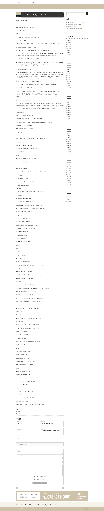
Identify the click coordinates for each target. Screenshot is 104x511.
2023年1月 (69, 52)
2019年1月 (69, 139)
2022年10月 (69, 58)
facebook (87, 509)
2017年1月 (69, 186)
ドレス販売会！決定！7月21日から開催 (50, 430)
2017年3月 (69, 182)
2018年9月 (69, 145)
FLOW (50, 2)
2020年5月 (69, 108)
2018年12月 (69, 141)
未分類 (18, 413)
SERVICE (42, 2)
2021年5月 (69, 85)
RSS (83, 509)
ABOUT (58, 2)
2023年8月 (69, 42)
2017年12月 (69, 164)
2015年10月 (69, 201)
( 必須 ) (19, 451)
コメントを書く (20, 411)
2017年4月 (69, 180)
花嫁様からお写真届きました (72, 26)
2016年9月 (69, 195)
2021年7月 (69, 81)
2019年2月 (69, 137)
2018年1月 (69, 162)
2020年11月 (69, 98)
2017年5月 (69, 178)
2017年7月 (69, 174)
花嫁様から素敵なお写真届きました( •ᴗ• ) (74, 24)
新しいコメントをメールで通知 (40, 476)
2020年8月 (69, 104)
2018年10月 (69, 143)
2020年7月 (69, 106)
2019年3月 (69, 135)
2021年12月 (69, 73)
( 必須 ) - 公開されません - (23, 455)
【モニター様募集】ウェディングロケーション (75, 22)
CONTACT (84, 2)
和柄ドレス (19, 423)
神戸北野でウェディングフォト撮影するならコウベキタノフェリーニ (36, 505)
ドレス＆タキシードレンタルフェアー (25, 487)
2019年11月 (69, 118)
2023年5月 (69, 46)
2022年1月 (69, 71)
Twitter (85, 509)
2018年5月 (69, 153)
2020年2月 (69, 112)
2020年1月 (69, 114)
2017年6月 (69, 176)
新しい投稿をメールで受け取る (40, 479)
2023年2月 (69, 50)
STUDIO (67, 2)
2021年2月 (69, 91)
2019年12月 (69, 116)
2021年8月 (69, 79)
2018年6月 (69, 151)
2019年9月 (69, 122)
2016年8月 (69, 197)
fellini (18, 409)
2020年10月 (69, 100)
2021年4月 (69, 87)
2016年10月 (69, 193)
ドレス (18, 430)
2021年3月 (69, 89)
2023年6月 (69, 44)
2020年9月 (69, 102)
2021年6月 (69, 83)
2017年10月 (69, 168)
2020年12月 (69, 96)
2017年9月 (69, 170)
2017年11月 (69, 166)
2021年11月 (69, 75)
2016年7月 (69, 199)
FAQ (75, 2)
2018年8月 (69, 147)
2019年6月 (69, 129)
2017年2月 (69, 184)
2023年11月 (69, 40)
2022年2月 (69, 69)
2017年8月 (69, 172)
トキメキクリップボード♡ (47, 423)
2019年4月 (69, 133)
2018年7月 (69, 149)
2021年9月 (69, 77)
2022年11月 (69, 56)
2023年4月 (69, 48)
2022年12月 (69, 54)
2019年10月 (69, 120)
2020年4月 (69, 110)
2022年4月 (69, 67)
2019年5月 (69, 131)
